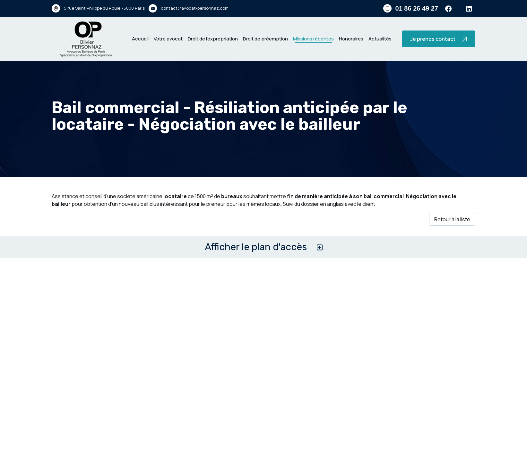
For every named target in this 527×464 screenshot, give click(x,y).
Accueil (140, 38)
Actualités (380, 38)
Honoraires (351, 38)
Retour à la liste (452, 219)
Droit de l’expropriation (213, 38)
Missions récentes (313, 38)
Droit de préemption (265, 38)
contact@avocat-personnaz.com (195, 8)
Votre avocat (168, 38)
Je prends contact (438, 38)
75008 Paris (104, 8)
